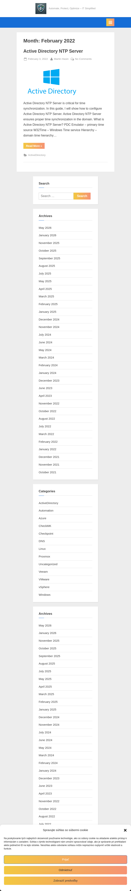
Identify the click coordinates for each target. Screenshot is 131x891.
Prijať (65, 859)
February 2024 (48, 365)
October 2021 (47, 472)
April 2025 (45, 288)
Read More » (35, 146)
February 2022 (48, 441)
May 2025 (45, 281)
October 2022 (47, 411)
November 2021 (49, 464)
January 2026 (47, 235)
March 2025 (46, 296)
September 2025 (49, 258)
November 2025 (49, 243)
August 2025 (47, 265)
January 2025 (47, 311)
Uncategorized (48, 564)
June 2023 (45, 388)
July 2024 (45, 334)
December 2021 (49, 456)
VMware (44, 579)
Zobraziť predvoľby (65, 880)
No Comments (83, 59)
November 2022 (49, 403)
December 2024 (49, 319)
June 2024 (45, 342)
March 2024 (46, 357)
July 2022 (45, 426)
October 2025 (47, 250)
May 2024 (45, 350)
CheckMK (45, 525)
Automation (46, 510)
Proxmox (44, 556)
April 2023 (45, 395)
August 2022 (47, 418)
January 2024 (47, 372)
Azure (42, 518)
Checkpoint (46, 533)
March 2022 (46, 434)
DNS (42, 541)
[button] (125, 830)
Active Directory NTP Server (53, 51)
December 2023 (49, 380)
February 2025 (48, 304)
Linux (42, 548)
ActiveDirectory (36, 155)
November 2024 (49, 327)
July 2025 (45, 273)
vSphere (44, 587)
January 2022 (47, 449)
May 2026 (45, 227)
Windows (45, 594)
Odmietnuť (65, 870)
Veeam (43, 571)
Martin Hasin (61, 58)
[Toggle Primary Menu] (110, 22)
